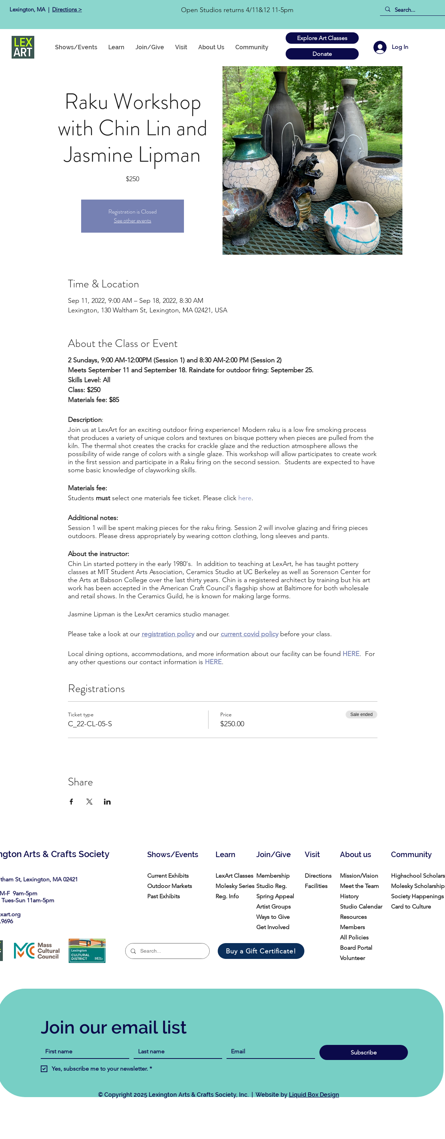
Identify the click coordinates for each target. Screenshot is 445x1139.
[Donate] (322, 54)
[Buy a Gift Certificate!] (261, 951)
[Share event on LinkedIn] (107, 802)
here (245, 498)
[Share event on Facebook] (71, 802)
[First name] (83, 1051)
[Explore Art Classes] (322, 38)
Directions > (67, 9)
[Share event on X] (89, 802)
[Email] (269, 1051)
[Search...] (415, 10)
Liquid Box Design (314, 1094)
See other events (132, 220)
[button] (252, 47)
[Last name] (176, 1051)
